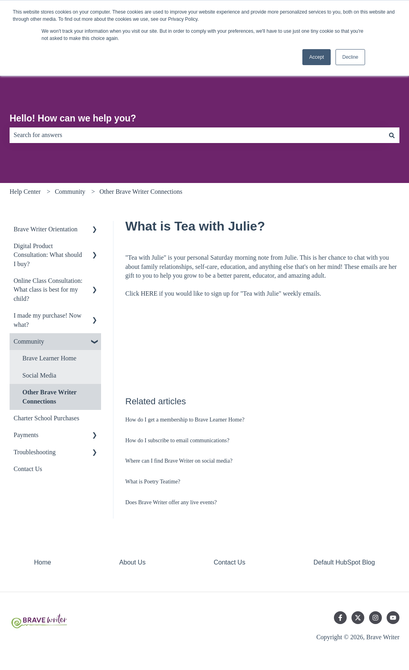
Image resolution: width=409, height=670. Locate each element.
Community (70, 191)
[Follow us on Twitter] (357, 617)
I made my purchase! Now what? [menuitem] (47, 320)
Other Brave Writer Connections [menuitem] (49, 396)
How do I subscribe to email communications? (177, 440)
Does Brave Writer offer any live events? (171, 502)
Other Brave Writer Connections (140, 191)
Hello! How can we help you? (73, 118)
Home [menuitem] (42, 562)
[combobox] (197, 135)
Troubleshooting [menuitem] (35, 452)
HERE (149, 293)
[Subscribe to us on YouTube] (393, 617)
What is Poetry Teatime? (153, 482)
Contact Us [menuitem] (28, 468)
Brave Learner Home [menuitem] (49, 358)
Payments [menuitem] (26, 434)
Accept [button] (316, 57)
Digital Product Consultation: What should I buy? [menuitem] (48, 255)
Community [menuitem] (29, 341)
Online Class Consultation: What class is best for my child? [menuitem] (48, 289)
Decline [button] (350, 57)
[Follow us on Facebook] (340, 617)
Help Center (25, 191)
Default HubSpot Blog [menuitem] (344, 562)
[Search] (391, 135)
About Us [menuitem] (132, 562)
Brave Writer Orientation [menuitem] (45, 229)
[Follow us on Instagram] (375, 617)
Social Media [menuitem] (39, 375)
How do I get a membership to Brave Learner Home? (184, 420)
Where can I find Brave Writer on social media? (178, 461)
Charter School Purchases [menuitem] (46, 418)
